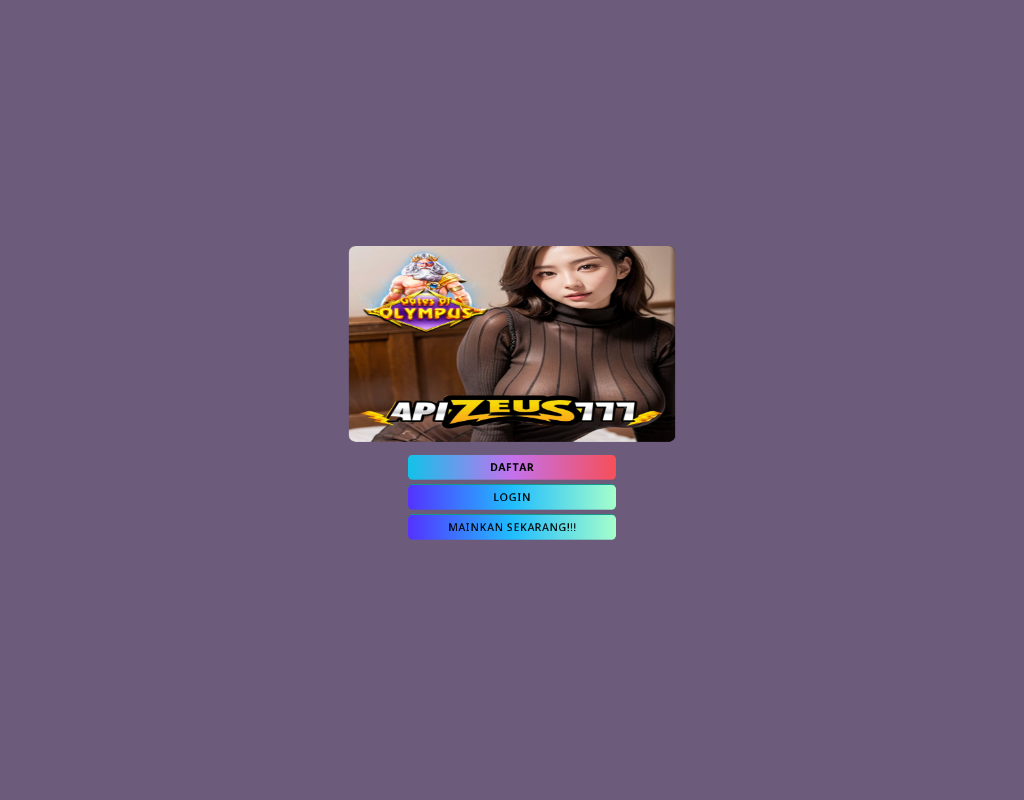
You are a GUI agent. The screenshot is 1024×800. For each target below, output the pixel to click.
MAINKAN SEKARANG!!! (512, 527)
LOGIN (512, 497)
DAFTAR (512, 467)
